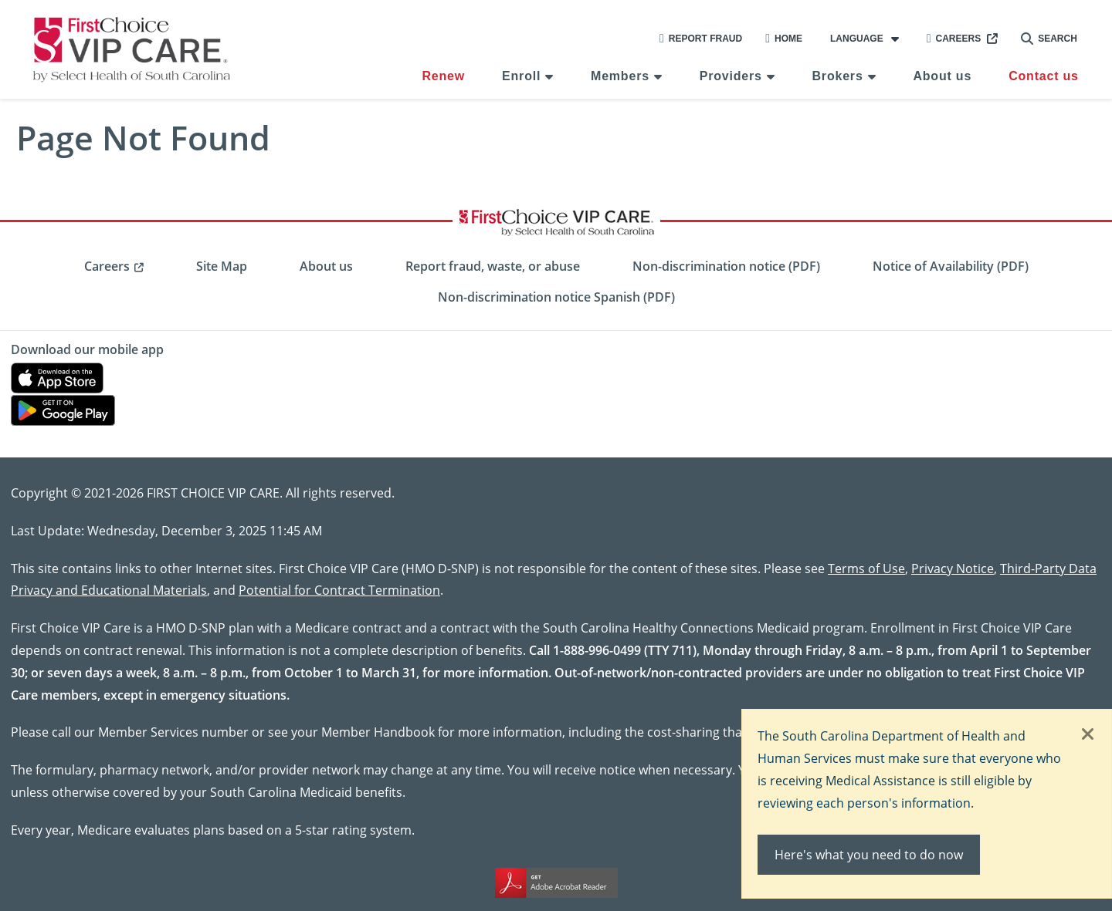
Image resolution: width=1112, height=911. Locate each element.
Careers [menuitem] (107, 266)
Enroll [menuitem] (521, 76)
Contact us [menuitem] (1044, 76)
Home (783, 38)
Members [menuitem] (620, 76)
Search (1049, 38)
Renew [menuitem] (443, 76)
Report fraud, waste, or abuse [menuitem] (492, 266)
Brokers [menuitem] (837, 76)
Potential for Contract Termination (339, 590)
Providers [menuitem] (731, 76)
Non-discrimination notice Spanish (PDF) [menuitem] (556, 296)
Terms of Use (866, 568)
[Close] (1088, 735)
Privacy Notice (952, 568)
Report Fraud (700, 38)
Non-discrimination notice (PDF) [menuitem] (726, 266)
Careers (954, 38)
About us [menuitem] (942, 76)
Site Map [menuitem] (221, 266)
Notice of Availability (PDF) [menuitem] (951, 266)
